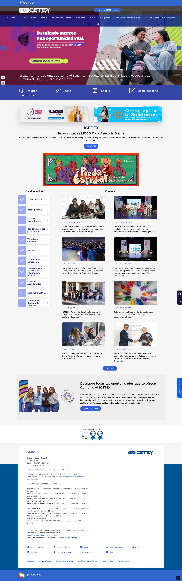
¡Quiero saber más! (91, 408)
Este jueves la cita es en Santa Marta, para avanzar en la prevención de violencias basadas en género (133, 314)
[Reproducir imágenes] (3, 77)
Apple (135, 547)
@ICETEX (32, 552)
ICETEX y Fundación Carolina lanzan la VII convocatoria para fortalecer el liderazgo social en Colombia (81, 314)
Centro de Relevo (114, 547)
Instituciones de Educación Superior (56, 18)
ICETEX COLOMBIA (36, 547)
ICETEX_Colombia (61, 547)
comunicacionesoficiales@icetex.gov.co (43, 535)
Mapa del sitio (107, 561)
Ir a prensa (110, 368)
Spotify (110, 552)
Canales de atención (64, 561)
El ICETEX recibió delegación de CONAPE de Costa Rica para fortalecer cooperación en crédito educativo (82, 356)
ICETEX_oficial (86, 552)
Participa (87, 24)
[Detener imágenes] (3, 83)
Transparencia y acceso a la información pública (120, 18)
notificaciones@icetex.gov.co (68, 538)
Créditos (23, 18)
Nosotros (11, 18)
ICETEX (83, 547)
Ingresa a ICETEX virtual (107, 10)
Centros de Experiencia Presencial (70, 477)
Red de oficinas (44, 561)
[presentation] (3, 48)
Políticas (30, 561)
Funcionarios (123, 561)
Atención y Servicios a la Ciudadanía (160, 18)
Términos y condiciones (87, 561)
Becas (33, 18)
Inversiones (80, 18)
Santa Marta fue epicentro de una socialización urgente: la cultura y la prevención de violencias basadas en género (135, 229)
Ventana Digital (78, 530)
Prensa (92, 18)
